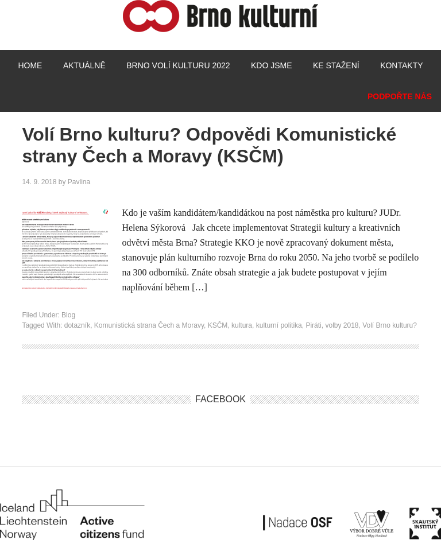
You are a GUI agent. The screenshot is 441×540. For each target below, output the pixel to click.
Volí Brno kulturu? (389, 325)
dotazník (77, 325)
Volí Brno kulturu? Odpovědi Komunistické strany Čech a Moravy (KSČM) (209, 145)
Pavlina (79, 182)
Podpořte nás (400, 96)
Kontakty (401, 65)
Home (30, 65)
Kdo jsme (271, 65)
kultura (241, 325)
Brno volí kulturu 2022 (178, 65)
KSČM (218, 325)
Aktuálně (84, 65)
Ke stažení (336, 65)
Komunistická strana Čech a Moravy (149, 325)
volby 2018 (341, 325)
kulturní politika (279, 325)
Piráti (313, 325)
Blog (68, 315)
